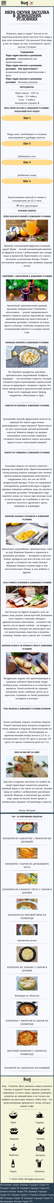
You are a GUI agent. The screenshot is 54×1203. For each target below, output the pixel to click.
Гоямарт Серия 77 (20, 1194)
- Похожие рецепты (24, 80)
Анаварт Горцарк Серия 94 (34, 1184)
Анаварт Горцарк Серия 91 (38, 1198)
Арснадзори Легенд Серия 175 (16, 1201)
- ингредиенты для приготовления (24, 59)
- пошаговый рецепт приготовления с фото (26, 70)
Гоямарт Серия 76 (14, 1198)
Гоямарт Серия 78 (10, 1188)
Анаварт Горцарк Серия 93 (34, 1188)
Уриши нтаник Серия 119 (14, 1191)
